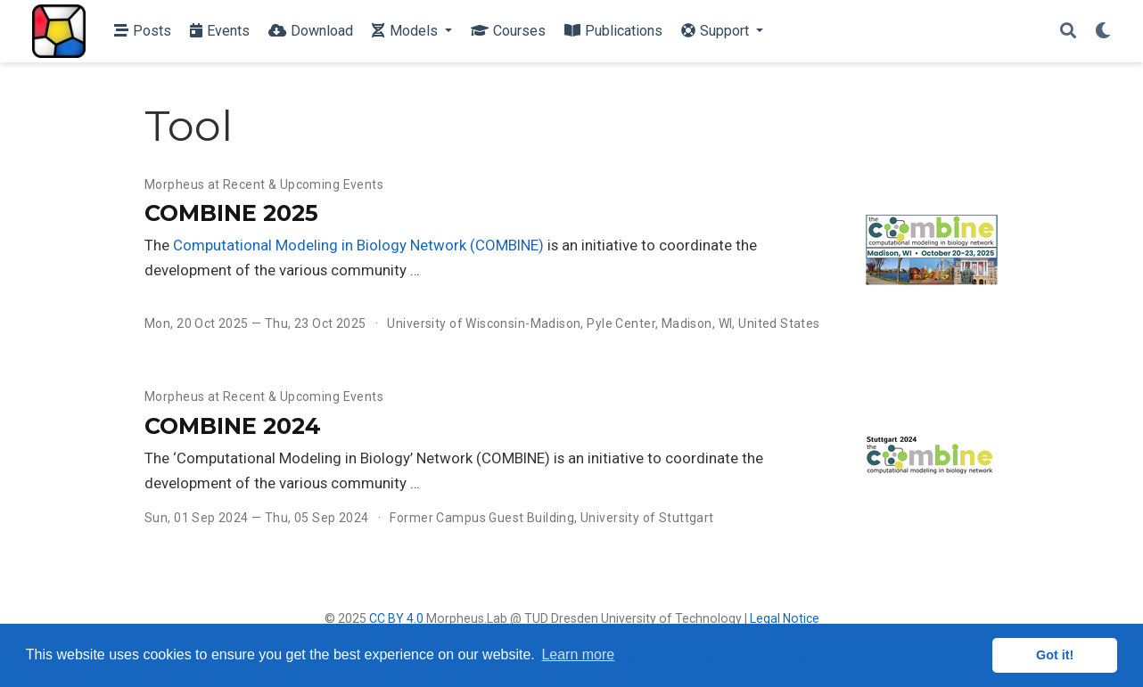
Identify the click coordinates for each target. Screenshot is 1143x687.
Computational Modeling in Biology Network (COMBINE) (358, 245)
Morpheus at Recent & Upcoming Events (263, 184)
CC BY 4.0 (396, 618)
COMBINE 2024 (232, 426)
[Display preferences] (1103, 31)
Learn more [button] (577, 654)
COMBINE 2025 (231, 213)
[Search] (1068, 31)
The (158, 245)
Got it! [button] (1054, 655)
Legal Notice (784, 618)
